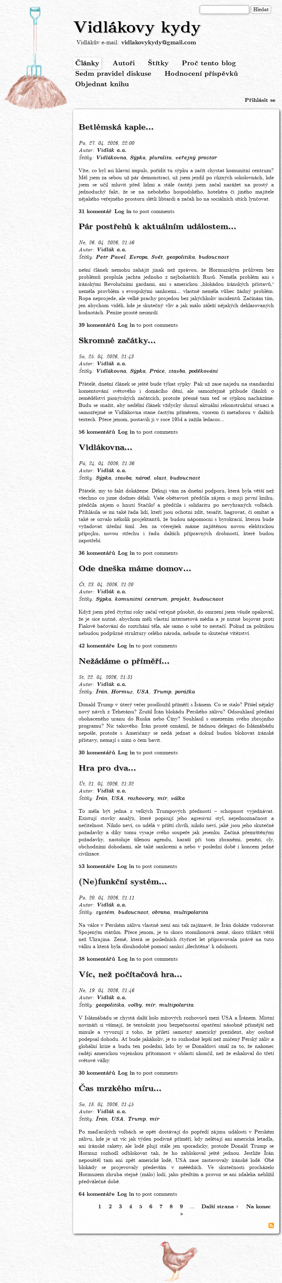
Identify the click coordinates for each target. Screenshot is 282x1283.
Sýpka (137, 158)
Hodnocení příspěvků (201, 73)
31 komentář (95, 211)
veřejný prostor (196, 158)
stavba (176, 371)
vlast (159, 478)
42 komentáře (96, 645)
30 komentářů (97, 752)
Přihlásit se (260, 100)
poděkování (203, 371)
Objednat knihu (102, 84)
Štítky (158, 63)
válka (178, 798)
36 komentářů (97, 553)
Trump (162, 692)
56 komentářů (97, 432)
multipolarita (190, 912)
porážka (185, 692)
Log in (122, 211)
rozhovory (140, 798)
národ (142, 478)
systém (104, 912)
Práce (157, 371)
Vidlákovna (110, 158)
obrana (161, 912)
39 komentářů (97, 325)
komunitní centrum (141, 599)
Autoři (123, 63)
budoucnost (213, 257)
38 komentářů (97, 959)
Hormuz (121, 692)
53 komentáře (96, 866)
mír (162, 798)
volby (135, 1005)
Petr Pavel (110, 257)
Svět (156, 257)
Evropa (138, 257)
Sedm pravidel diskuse (113, 73)
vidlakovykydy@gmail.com (158, 43)
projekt (180, 599)
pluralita (160, 158)
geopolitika (180, 257)
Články (87, 63)
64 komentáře (96, 1194)
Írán (101, 692)
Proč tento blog (209, 63)
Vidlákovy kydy (137, 28)
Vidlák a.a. (111, 150)
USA (142, 692)
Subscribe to (271, 1225)
